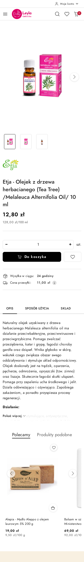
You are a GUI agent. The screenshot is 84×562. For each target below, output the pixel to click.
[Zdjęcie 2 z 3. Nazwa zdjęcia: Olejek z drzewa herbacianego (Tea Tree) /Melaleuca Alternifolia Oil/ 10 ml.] (26, 141)
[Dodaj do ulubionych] (72, 257)
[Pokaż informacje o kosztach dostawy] (54, 282)
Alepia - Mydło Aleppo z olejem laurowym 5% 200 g (27, 521)
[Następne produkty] (73, 473)
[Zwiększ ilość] (70, 244)
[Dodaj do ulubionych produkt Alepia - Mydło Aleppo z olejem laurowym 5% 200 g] (53, 447)
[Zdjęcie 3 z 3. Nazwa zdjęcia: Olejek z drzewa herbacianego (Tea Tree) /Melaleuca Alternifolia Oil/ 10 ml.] (42, 141)
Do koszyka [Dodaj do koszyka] (31, 256)
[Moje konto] (67, 4)
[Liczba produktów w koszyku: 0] (76, 14)
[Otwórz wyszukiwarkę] (57, 14)
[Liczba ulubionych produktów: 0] (66, 14)
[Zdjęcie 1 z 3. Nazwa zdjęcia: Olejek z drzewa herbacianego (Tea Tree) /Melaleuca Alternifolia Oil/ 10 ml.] (10, 141)
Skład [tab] (66, 308)
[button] (74, 77)
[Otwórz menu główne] (5, 14)
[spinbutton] (38, 244)
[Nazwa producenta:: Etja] (10, 164)
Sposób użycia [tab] (37, 308)
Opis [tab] (9, 308)
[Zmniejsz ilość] (6, 244)
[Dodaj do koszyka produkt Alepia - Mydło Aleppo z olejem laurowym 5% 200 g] (53, 508)
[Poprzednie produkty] (11, 473)
